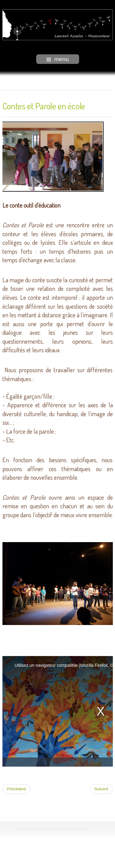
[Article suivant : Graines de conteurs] (101, 789)
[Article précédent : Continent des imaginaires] (16, 789)
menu (57, 59)
